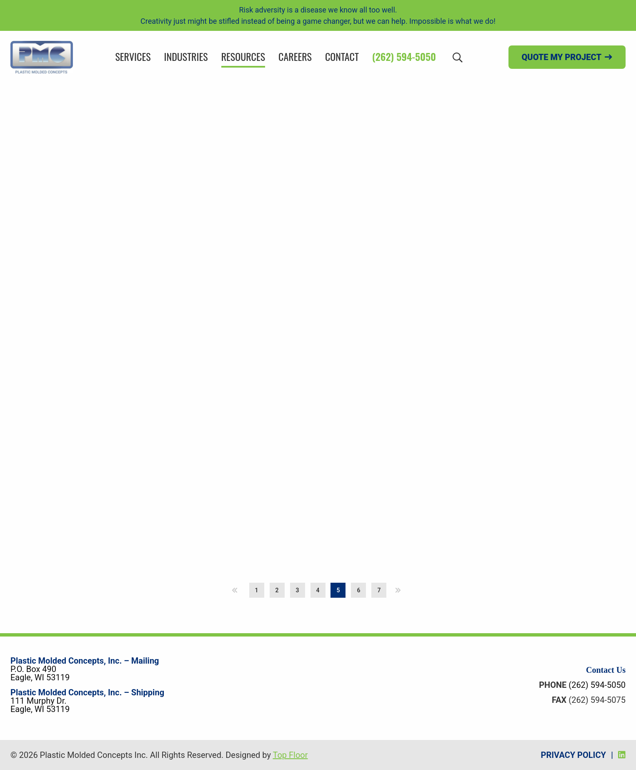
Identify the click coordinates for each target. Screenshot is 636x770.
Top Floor (290, 755)
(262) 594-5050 (404, 56)
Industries (186, 56)
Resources (243, 56)
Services (132, 56)
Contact (342, 56)
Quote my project (561, 57)
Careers (295, 56)
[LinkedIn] (622, 755)
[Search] (458, 57)
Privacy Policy (573, 755)
